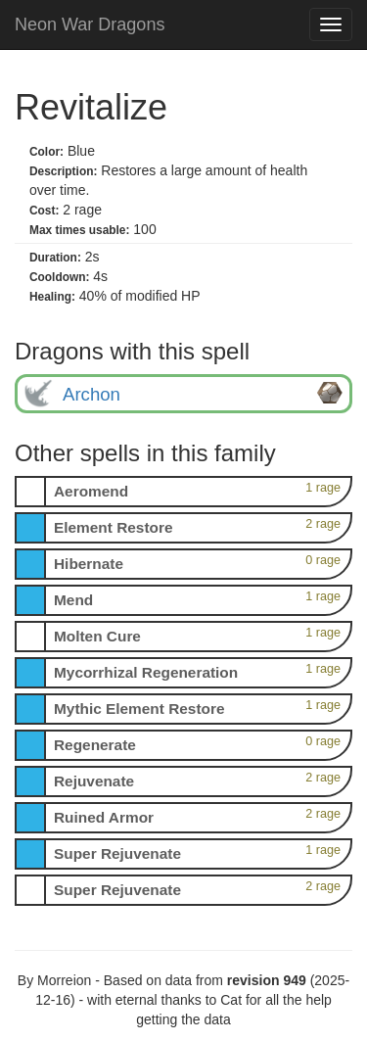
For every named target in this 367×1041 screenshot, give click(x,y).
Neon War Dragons (89, 24)
